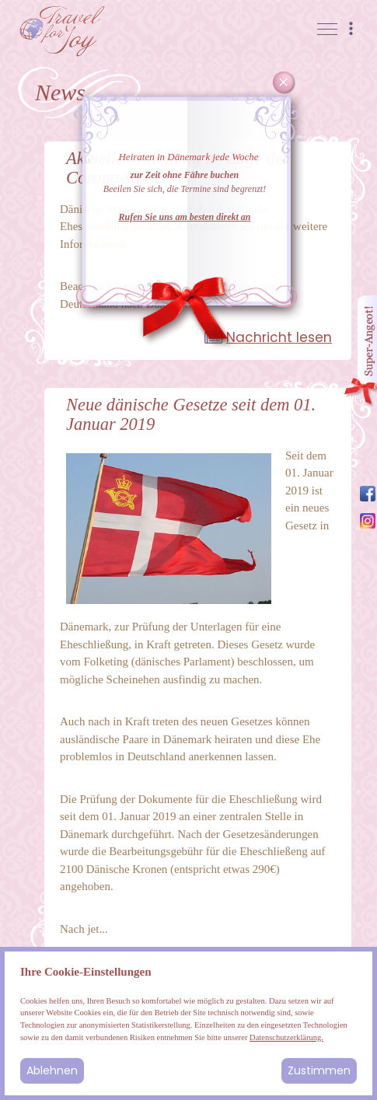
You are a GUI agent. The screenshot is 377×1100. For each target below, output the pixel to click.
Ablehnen (52, 1070)
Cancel (284, 83)
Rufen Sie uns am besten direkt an (184, 216)
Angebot (360, 351)
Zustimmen (319, 1070)
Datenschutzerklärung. (286, 1037)
